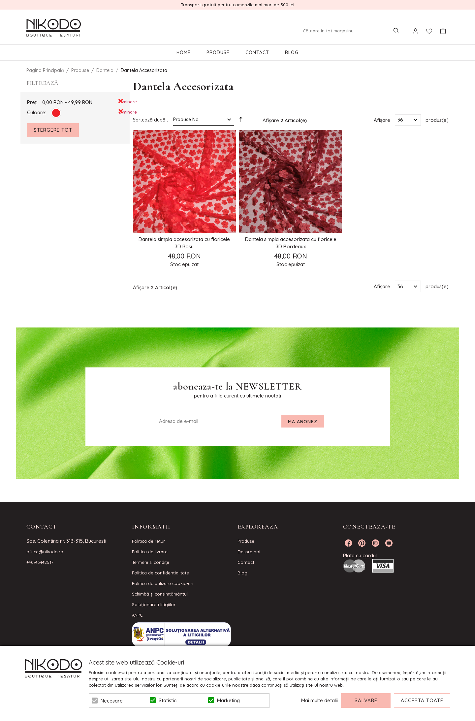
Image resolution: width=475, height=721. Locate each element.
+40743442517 (39, 562)
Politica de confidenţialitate (160, 572)
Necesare (112, 701)
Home (183, 52)
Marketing (228, 700)
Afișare (382, 120)
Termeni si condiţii (150, 562)
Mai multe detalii (319, 700)
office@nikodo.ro (44, 551)
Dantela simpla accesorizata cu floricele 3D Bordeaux (290, 243)
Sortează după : (150, 120)
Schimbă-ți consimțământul (160, 594)
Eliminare (120, 101)
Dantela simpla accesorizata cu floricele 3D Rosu (184, 243)
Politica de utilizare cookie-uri (162, 583)
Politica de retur (148, 541)
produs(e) (437, 120)
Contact (257, 52)
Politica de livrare (150, 551)
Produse (218, 52)
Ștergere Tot (53, 130)
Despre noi (249, 551)
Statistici (168, 700)
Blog (292, 52)
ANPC (137, 615)
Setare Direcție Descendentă (241, 121)
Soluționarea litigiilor (153, 604)
